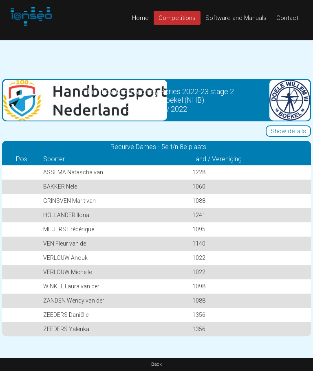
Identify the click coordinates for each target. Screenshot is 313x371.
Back (156, 364)
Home (140, 18)
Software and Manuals (236, 18)
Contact (287, 18)
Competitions (177, 18)
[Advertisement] (156, 58)
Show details (288, 131)
